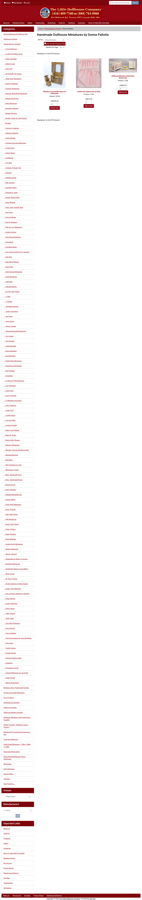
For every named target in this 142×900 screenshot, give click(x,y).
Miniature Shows (18, 23)
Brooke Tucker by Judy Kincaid (15, 118)
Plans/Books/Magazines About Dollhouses (14, 758)
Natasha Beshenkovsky (13, 495)
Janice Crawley (10, 326)
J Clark (7, 297)
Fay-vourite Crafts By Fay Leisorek (16, 252)
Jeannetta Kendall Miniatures (15, 331)
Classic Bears (9, 153)
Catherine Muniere (11, 133)
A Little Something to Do (13, 54)
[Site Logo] (71, 13)
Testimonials (40, 23)
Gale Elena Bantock (11, 262)
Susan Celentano (10, 604)
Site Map (7, 878)
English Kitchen (10, 232)
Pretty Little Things (11, 524)
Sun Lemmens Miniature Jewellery (17, 594)
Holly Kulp (8, 282)
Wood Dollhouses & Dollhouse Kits (16, 34)
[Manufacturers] (17, 810)
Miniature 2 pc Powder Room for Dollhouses (54, 92)
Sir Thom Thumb (10, 579)
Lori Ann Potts (9, 420)
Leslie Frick (8, 410)
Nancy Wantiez (10, 490)
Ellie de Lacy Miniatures (13, 227)
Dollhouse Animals (10, 708)
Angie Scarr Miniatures (12, 79)
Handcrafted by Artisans (52, 29)
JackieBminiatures (11, 306)
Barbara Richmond (11, 99)
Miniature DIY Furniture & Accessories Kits (17, 733)
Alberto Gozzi (9, 64)
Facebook (71, 23)
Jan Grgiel (8, 316)
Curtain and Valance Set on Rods (88, 91)
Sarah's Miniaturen (11, 549)
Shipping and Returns (11, 873)
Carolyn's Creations (11, 128)
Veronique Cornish (11, 668)
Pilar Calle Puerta (11, 514)
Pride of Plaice (10, 529)
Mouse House (9, 485)
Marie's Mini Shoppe (12, 440)
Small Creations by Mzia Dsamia (16, 584)
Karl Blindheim (10, 356)
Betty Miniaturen (10, 103)
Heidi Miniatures (10, 277)
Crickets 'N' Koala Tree (12, 168)
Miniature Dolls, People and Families (16, 688)
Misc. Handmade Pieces (13, 480)
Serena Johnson (10, 554)
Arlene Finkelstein (11, 84)
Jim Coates (9, 336)
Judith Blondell (10, 346)
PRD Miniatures (10, 519)
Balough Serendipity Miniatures (15, 94)
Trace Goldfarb (10, 633)
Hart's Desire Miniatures (13, 272)
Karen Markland (10, 351)
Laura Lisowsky (10, 396)
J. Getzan (8, 302)
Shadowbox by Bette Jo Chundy (16, 559)
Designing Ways (10, 188)
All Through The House (12, 74)
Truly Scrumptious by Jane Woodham (18, 638)
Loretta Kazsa (9, 415)
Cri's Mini (8, 163)
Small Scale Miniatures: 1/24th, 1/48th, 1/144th (17, 746)
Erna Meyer (8, 242)
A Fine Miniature (10, 49)
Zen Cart (92, 899)
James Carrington (11, 311)
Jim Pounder (9, 341)
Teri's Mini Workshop (12, 623)
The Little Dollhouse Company (69, 899)
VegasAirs (8, 663)
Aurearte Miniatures (11, 89)
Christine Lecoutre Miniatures (15, 143)
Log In (27, 3)
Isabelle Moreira (10, 287)
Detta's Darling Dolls (12, 198)
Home (7, 3)
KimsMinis (8, 376)
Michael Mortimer (11, 455)
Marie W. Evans (10, 435)
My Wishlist (17, 3)
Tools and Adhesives (11, 739)
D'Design (8, 173)
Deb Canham (9, 183)
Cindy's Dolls (9, 148)
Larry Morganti (10, 386)
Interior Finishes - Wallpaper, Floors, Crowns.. (16, 726)
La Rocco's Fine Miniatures (14, 381)
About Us (6, 23)
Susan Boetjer (9, 599)
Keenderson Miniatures (13, 366)
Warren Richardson (11, 683)
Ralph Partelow (10, 534)
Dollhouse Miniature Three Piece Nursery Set (123, 77)
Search (135, 3)
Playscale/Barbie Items (12, 752)
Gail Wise (8, 257)
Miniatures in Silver (11, 470)
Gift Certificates (9, 769)
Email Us (62, 23)
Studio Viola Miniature (12, 589)
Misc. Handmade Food (12, 475)
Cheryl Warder (9, 138)
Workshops (52, 23)
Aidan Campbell (10, 59)
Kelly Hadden (9, 371)
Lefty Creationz (10, 406)
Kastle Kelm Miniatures (13, 361)
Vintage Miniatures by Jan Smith (16, 673)
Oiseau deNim (9, 500)
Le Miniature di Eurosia (12, 401)
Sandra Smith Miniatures (13, 544)
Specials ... (7, 779)
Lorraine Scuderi (10, 425)
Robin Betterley (10, 539)
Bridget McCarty (10, 113)
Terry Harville (9, 628)
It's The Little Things (12, 292)
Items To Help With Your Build (98, 23)
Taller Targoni (9, 613)
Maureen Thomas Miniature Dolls (16, 450)
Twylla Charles (10, 648)
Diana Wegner (9, 203)
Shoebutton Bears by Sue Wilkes (16, 569)
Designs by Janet (11, 193)
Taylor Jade (9, 618)
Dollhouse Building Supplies (13, 713)
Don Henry (8, 212)
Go (18, 816)
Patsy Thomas (10, 510)
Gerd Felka (8, 267)
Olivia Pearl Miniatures (12, 505)
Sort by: (40, 40)
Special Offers (8, 774)
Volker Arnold (9, 678)
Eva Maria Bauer (10, 247)
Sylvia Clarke (9, 609)
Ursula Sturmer (10, 653)
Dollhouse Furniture (10, 39)
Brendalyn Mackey (11, 108)
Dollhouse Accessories (12, 703)
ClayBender (9, 158)
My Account (8, 863)
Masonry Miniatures (11, 445)
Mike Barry (8, 460)
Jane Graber (9, 321)
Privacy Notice (9, 868)
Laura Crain (9, 391)
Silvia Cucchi (9, 574)
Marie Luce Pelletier (11, 430)
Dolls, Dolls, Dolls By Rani (13, 207)
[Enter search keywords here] (120, 3)
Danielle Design (10, 178)
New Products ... (9, 784)
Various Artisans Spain (12, 658)
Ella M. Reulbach (10, 222)
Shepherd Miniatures (12, 564)
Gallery (30, 23)
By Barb (7, 123)
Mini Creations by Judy (12, 465)
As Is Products (9, 698)
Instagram (81, 23)
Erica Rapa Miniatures (12, 237)
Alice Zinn (8, 69)
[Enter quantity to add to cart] (54, 104)
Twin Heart (8, 643)
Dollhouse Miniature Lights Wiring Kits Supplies (17, 719)
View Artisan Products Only (55, 44)
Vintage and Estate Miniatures (14, 693)
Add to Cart (55, 108)
